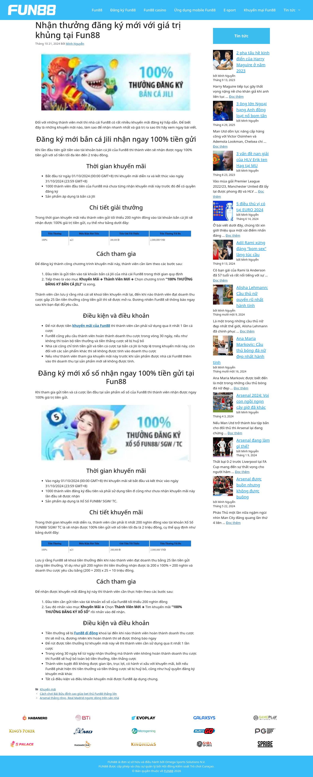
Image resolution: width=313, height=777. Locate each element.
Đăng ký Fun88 (123, 10)
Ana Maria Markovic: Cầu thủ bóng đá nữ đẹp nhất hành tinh (239, 350)
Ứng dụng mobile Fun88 (195, 10)
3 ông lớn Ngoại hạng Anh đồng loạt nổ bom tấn (251, 109)
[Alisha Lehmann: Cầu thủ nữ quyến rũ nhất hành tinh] (223, 295)
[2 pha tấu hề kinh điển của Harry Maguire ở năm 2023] (223, 60)
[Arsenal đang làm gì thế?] (223, 448)
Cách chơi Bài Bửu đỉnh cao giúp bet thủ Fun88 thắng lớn (78, 694)
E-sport (230, 10)
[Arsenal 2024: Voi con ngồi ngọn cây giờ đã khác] (223, 403)
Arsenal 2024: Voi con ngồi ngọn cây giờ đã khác (252, 401)
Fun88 (97, 10)
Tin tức (294, 10)
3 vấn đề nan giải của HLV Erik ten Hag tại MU (252, 159)
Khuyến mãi (48, 689)
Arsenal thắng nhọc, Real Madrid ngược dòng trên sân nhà (79, 698)
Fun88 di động (86, 633)
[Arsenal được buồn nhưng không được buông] (223, 486)
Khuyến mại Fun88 (259, 10)
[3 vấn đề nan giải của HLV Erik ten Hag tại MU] (223, 161)
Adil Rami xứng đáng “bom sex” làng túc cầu (251, 248)
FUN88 (168, 771)
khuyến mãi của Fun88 (91, 325)
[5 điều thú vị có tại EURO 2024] (223, 211)
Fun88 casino (155, 10)
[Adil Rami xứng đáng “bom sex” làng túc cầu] (223, 250)
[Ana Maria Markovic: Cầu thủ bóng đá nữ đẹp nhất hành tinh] (223, 346)
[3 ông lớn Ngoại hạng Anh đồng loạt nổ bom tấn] (223, 111)
